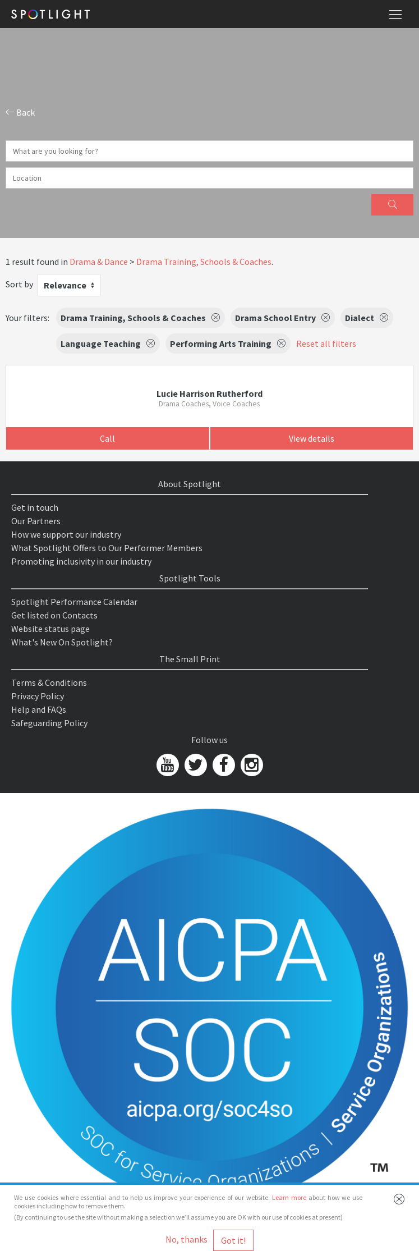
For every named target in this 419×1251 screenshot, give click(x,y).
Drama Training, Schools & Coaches (203, 261)
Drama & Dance (99, 261)
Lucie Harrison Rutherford (209, 393)
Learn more (289, 1197)
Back (20, 112)
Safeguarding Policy (49, 722)
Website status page (50, 628)
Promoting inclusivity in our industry (81, 561)
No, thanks (186, 1239)
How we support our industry (66, 534)
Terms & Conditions (49, 682)
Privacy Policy (37, 696)
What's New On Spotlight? (62, 642)
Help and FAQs (38, 709)
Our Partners (36, 520)
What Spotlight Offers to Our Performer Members (106, 547)
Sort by (19, 284)
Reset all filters (326, 343)
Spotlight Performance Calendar (74, 601)
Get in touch (34, 507)
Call (107, 438)
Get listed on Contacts (54, 615)
